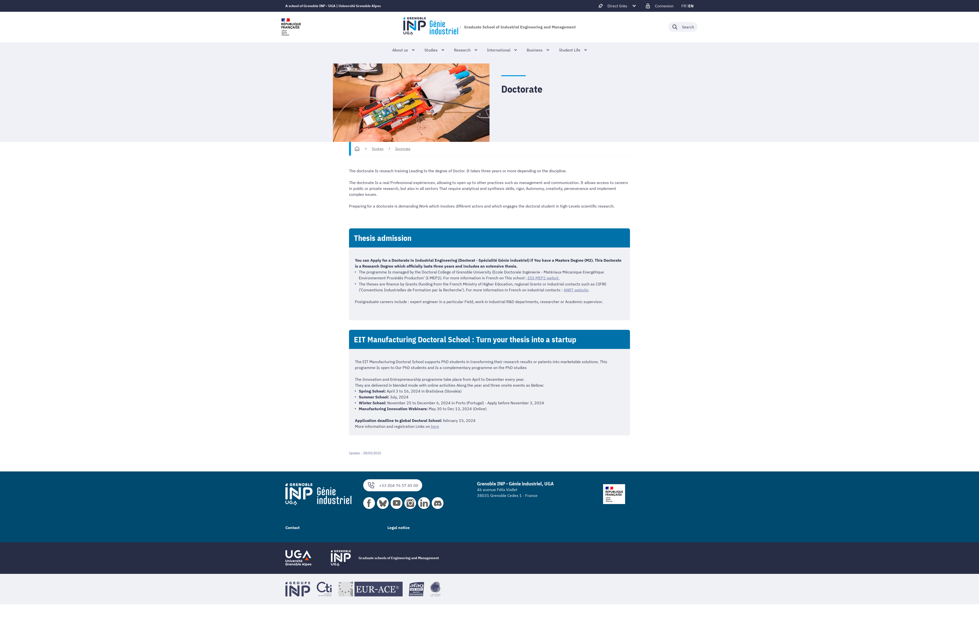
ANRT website (576, 289)
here (434, 426)
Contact (292, 527)
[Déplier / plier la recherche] (683, 27)
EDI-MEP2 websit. (543, 277)
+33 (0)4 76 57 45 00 (392, 485)
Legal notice (398, 527)
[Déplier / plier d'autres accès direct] (617, 6)
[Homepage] (357, 149)
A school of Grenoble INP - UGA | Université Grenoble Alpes (333, 6)
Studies (378, 149)
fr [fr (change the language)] (683, 5)
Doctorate (402, 149)
